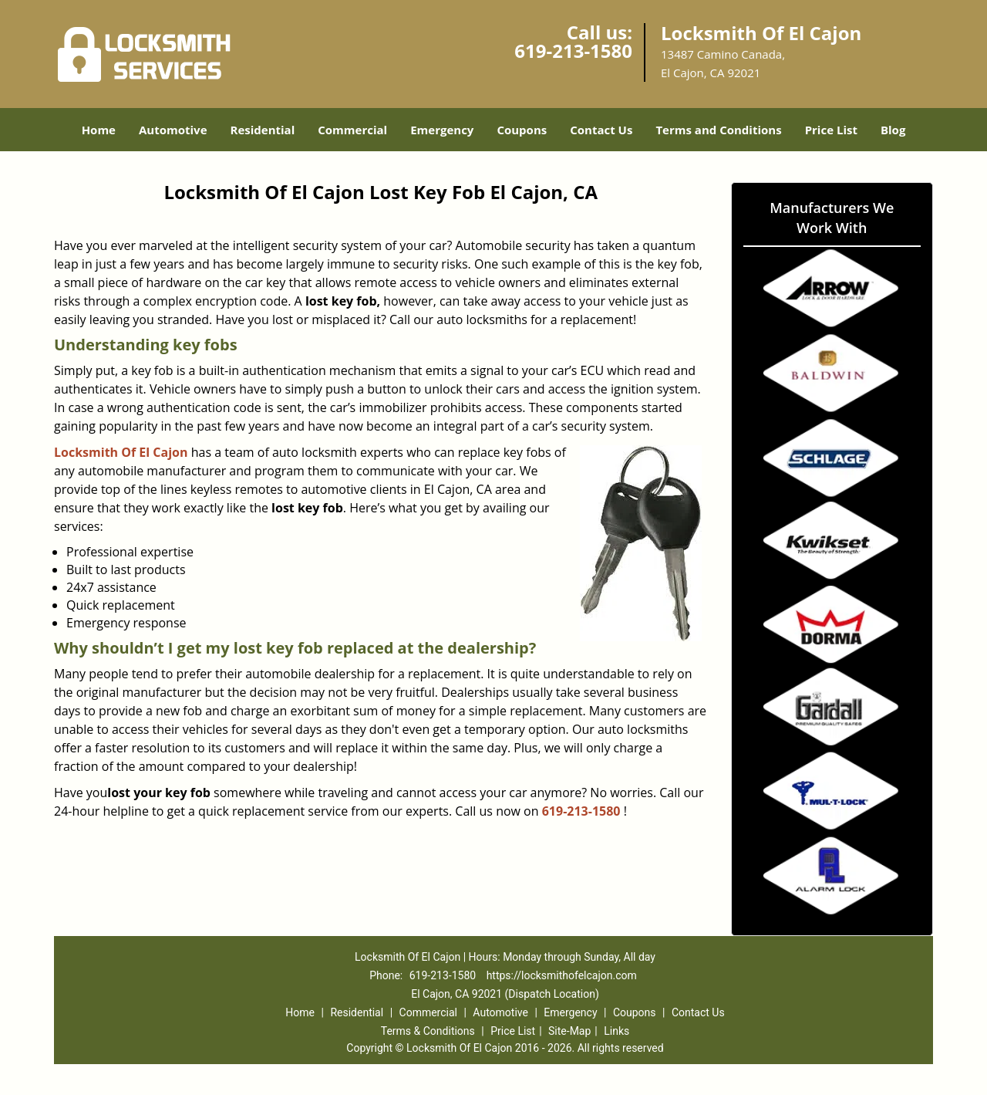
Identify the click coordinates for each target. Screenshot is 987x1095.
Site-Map (569, 1031)
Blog (893, 129)
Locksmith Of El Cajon (121, 452)
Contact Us (601, 129)
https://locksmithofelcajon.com (562, 975)
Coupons (522, 129)
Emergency (441, 129)
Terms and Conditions (718, 129)
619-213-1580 (573, 50)
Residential (263, 129)
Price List (831, 129)
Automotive (173, 129)
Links (616, 1031)
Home (99, 129)
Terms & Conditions (428, 1031)
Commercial (352, 129)
